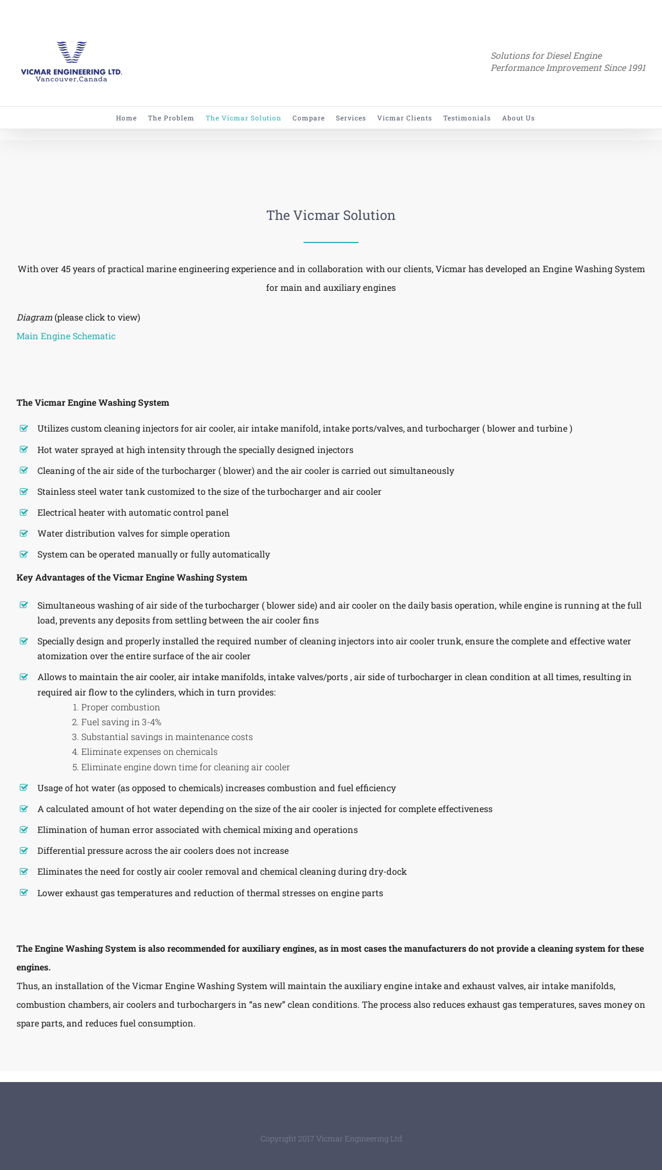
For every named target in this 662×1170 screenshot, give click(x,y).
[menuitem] (132, 118)
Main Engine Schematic (65, 335)
